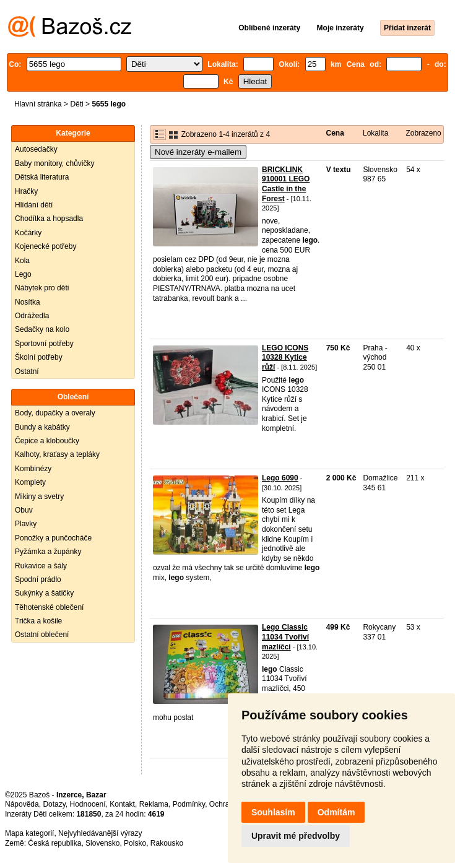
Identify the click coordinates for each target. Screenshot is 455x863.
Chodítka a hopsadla (49, 218)
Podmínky (189, 804)
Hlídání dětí (34, 205)
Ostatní (27, 371)
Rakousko (166, 843)
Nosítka (27, 302)
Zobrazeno (423, 133)
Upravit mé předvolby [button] (295, 836)
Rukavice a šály (41, 566)
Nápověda (22, 804)
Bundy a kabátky (42, 427)
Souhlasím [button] (273, 812)
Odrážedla (32, 315)
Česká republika (54, 843)
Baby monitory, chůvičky (55, 163)
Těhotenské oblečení (49, 607)
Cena (335, 133)
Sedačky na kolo (42, 329)
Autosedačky (36, 149)
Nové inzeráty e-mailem (198, 152)
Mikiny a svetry (39, 496)
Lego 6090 (280, 478)
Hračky (26, 191)
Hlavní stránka (38, 104)
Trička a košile (38, 621)
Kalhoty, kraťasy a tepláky (57, 454)
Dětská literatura (42, 177)
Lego (23, 274)
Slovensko (102, 843)
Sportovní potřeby (44, 343)
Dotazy (54, 804)
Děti (76, 104)
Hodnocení (88, 804)
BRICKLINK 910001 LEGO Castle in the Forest (286, 184)
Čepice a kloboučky (47, 440)
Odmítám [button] (336, 812)
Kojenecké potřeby (45, 246)
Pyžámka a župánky (48, 551)
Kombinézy (33, 468)
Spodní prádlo (38, 579)
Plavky (26, 523)
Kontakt (122, 804)
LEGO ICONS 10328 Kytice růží (285, 357)
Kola (22, 260)
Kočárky (28, 232)
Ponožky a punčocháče (53, 538)
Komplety (30, 482)
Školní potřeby (39, 357)
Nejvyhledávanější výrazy (100, 833)
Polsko (135, 843)
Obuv (24, 510)
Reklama (153, 804)
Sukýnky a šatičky (44, 593)
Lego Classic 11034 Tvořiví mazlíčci (285, 637)
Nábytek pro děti (42, 288)
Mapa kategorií (29, 833)
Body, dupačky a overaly (55, 413)
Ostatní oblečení (42, 634)
